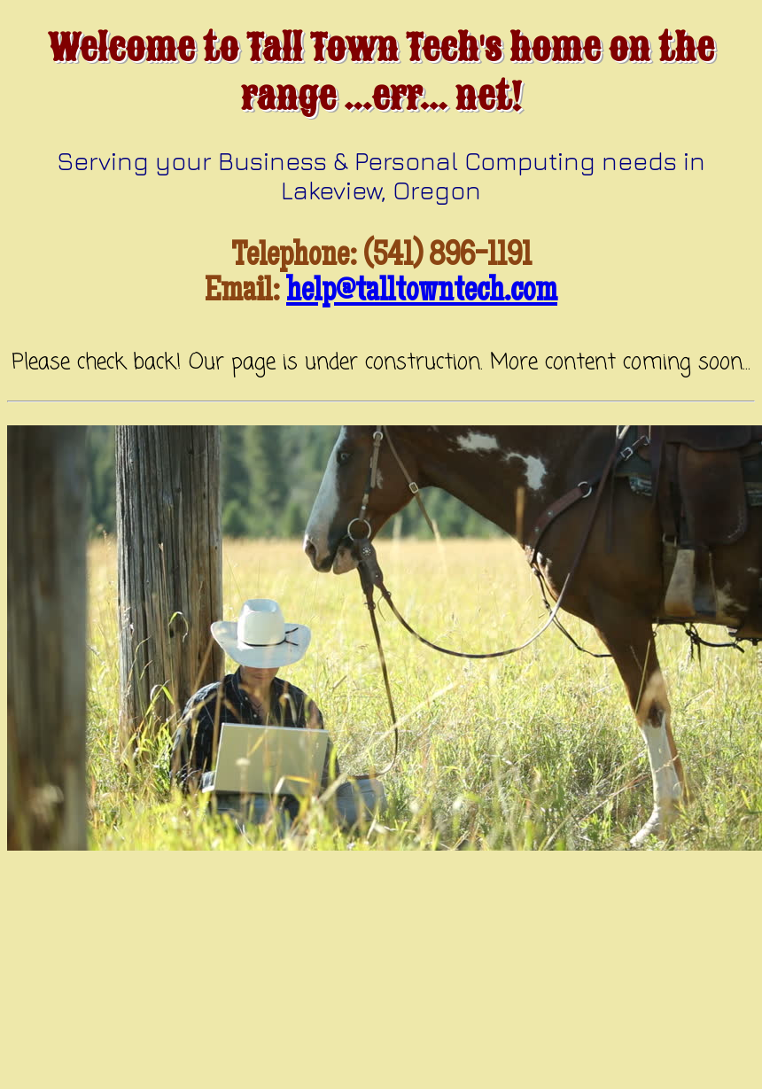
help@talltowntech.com (421, 293)
